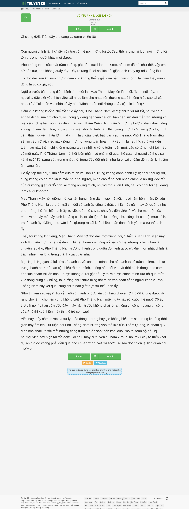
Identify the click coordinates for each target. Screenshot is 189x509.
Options (82, 3)
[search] (166, 3)
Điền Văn (136, 499)
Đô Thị (144, 499)
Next (110, 29)
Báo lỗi (87, 363)
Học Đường (89, 506)
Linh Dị (143, 506)
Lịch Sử (135, 506)
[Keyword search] (151, 3)
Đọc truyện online (37, 498)
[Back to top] (167, 498)
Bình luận (101, 363)
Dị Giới (112, 499)
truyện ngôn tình (34, 505)
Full (96, 502)
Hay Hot (126, 502)
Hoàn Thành (153, 502)
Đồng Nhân (89, 502)
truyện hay (61, 498)
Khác (108, 506)
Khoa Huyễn (116, 506)
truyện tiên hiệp (52, 503)
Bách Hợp (88, 499)
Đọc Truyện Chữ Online (33, 3)
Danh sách (54, 3)
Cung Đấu (104, 499)
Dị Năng (120, 499)
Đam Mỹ (128, 499)
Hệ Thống (134, 502)
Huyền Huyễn (99, 506)
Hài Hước (111, 502)
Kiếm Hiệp (127, 506)
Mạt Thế (150, 506)
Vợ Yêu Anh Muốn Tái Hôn (94, 15)
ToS (161, 498)
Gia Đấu (102, 502)
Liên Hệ (156, 498)
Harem (118, 502)
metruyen (69, 500)
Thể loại (69, 3)
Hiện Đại (143, 502)
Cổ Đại (96, 499)
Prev (78, 29)
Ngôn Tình (159, 506)
